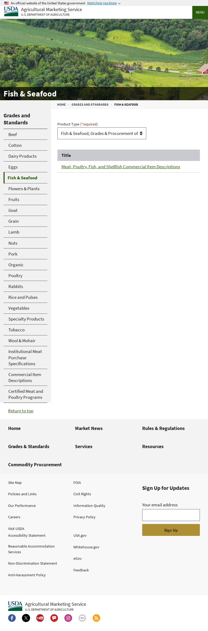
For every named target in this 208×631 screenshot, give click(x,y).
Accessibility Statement (27, 535)
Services (83, 446)
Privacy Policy (84, 516)
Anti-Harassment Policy (27, 574)
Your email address (160, 505)
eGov (77, 558)
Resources (153, 446)
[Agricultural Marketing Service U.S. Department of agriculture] (43, 12)
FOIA (77, 482)
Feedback (81, 570)
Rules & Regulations (163, 428)
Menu (200, 12)
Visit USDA (16, 528)
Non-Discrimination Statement (32, 563)
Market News (89, 428)
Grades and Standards (90, 104)
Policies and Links (22, 493)
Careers (14, 516)
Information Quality (89, 505)
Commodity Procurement (35, 464)
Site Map (15, 482)
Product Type (68, 124)
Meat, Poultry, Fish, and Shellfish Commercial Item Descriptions (120, 167)
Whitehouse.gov (86, 547)
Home (61, 104)
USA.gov (80, 535)
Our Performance (22, 505)
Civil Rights (82, 493)
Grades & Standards (28, 446)
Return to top (20, 411)
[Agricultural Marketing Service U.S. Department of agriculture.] (47, 606)
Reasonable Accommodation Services (31, 549)
